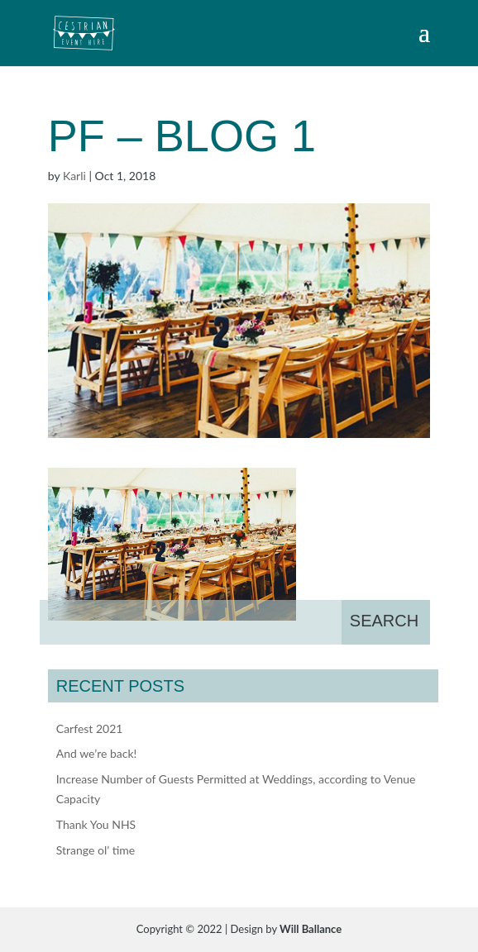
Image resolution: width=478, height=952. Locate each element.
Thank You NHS (96, 824)
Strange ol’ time (95, 850)
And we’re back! (96, 753)
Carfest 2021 (89, 728)
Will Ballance (311, 928)
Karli (74, 176)
